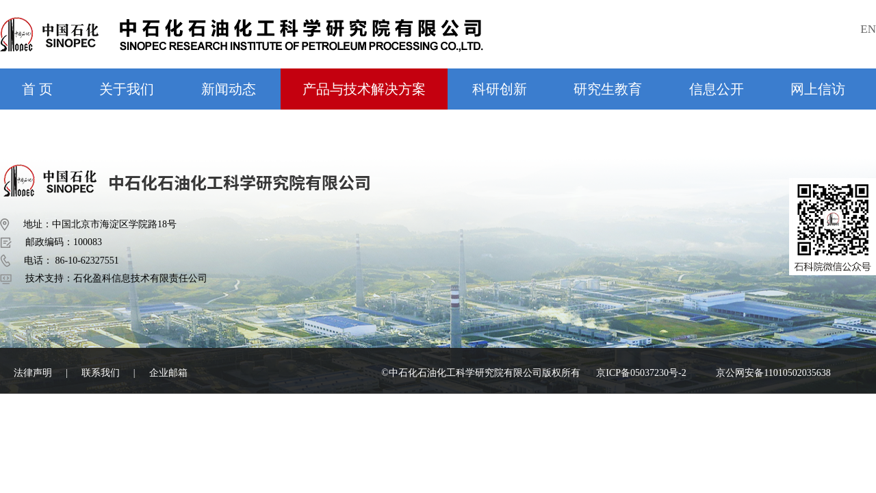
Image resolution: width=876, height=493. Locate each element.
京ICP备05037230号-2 (641, 373)
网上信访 (817, 89)
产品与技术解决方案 (364, 89)
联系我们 (100, 373)
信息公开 (716, 89)
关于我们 (126, 89)
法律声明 (33, 373)
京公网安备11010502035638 (773, 373)
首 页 (37, 89)
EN (868, 29)
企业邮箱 (168, 373)
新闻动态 (228, 89)
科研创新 (499, 89)
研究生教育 (608, 89)
